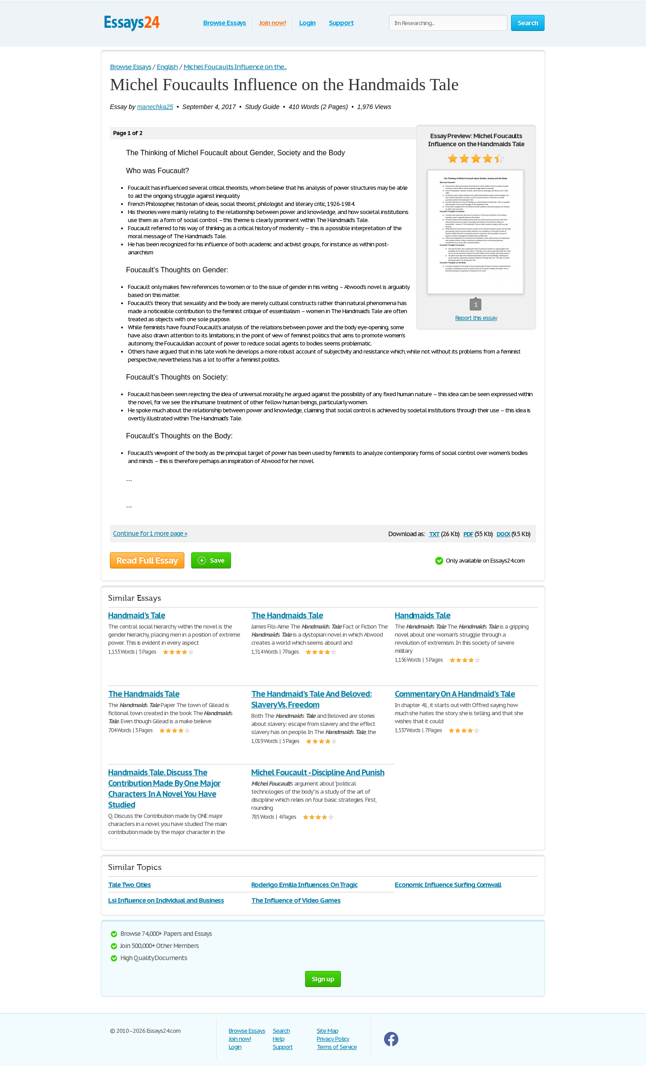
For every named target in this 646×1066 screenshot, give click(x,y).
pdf (468, 533)
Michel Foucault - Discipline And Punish (317, 772)
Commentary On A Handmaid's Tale (455, 694)
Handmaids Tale (422, 615)
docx (504, 533)
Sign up (323, 978)
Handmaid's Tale (136, 615)
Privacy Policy (333, 1039)
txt (434, 533)
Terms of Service (337, 1047)
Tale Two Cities (129, 884)
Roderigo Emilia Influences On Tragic (304, 884)
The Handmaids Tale (287, 615)
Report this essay (476, 318)
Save (211, 560)
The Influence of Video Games (295, 900)
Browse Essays (224, 22)
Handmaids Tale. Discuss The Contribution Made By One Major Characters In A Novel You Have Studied (164, 788)
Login (307, 22)
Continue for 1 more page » (150, 533)
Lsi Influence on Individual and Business (166, 900)
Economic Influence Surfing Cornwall (448, 884)
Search (281, 1031)
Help (278, 1039)
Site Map (327, 1031)
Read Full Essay (147, 560)
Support (341, 22)
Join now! (272, 22)
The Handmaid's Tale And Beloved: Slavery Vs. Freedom (311, 699)
